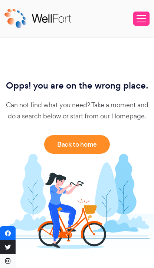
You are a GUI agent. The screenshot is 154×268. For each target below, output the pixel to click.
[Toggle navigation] (141, 19)
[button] (8, 233)
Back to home (77, 144)
